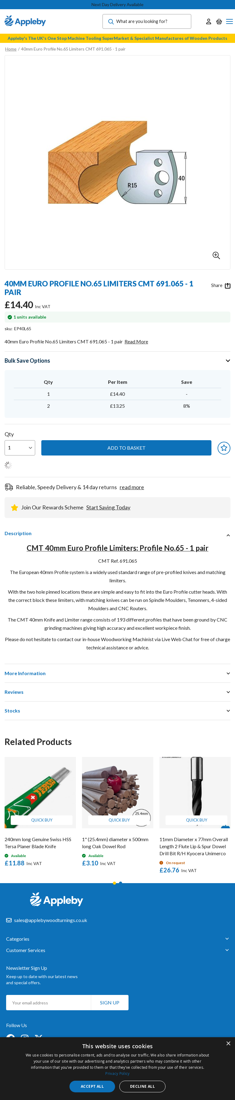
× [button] (228, 1043)
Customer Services (25, 950)
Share (220, 285)
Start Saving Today (108, 507)
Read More (136, 341)
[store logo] (25, 21)
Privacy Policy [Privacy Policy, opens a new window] (117, 1073)
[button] (216, 255)
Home (11, 48)
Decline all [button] (142, 1086)
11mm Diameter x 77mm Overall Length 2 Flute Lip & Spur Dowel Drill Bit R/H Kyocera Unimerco (193, 846)
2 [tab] (120, 883)
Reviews (14, 692)
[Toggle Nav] (229, 21)
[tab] (117, 533)
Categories (17, 939)
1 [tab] (114, 883)
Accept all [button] (92, 1086)
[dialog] (117, 1068)
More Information (25, 673)
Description (18, 533)
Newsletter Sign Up (26, 968)
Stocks (12, 710)
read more (132, 487)
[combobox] (147, 21)
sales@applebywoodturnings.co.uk (50, 920)
